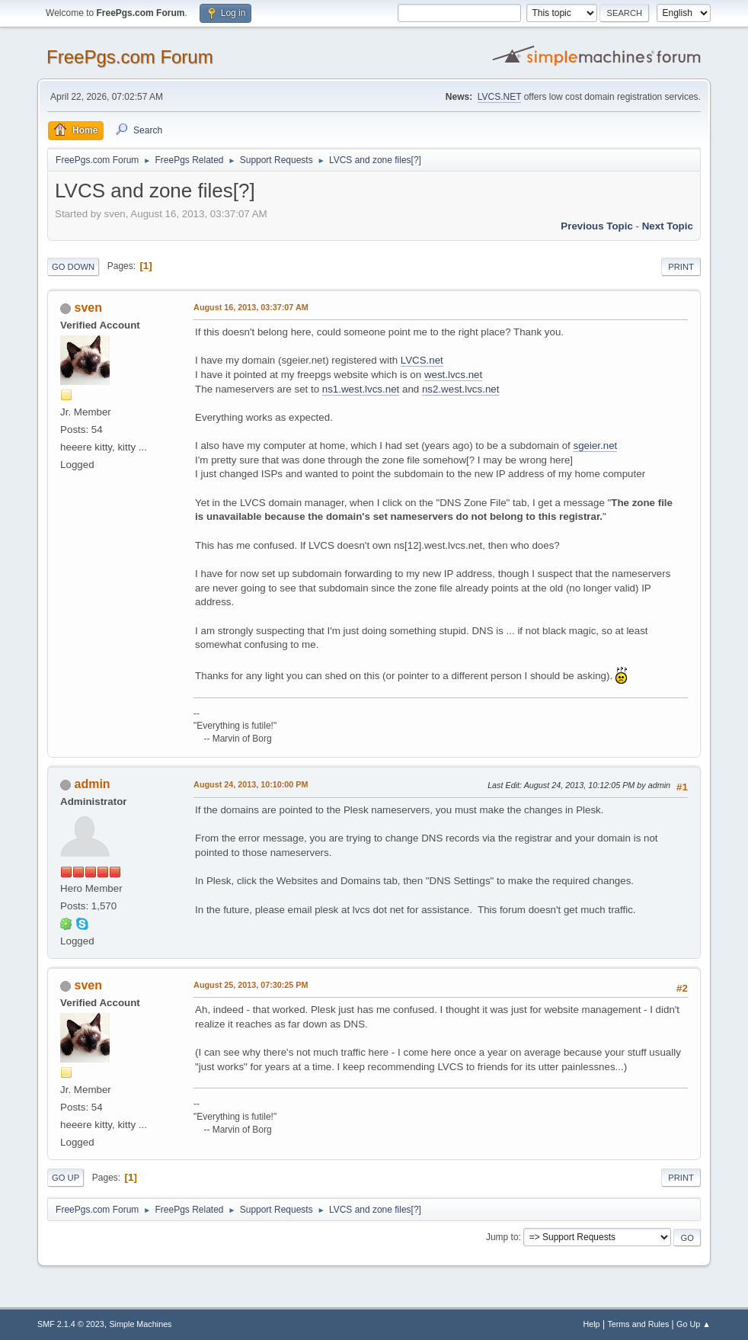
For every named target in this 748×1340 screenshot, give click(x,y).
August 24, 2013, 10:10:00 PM (250, 784)
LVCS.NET (500, 96)
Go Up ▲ (693, 1324)
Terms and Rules (638, 1324)
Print (681, 266)
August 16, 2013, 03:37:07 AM (250, 307)
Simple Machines (140, 1324)
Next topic (667, 226)
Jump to (502, 1237)
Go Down (73, 266)
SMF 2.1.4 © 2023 (70, 1324)
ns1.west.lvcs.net (360, 389)
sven (88, 307)
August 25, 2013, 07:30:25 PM (250, 984)
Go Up (65, 1177)
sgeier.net (595, 445)
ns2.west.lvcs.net (460, 389)
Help (591, 1324)
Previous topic (597, 226)
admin (92, 783)
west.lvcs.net (453, 374)
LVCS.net (422, 360)
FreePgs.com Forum (129, 56)
